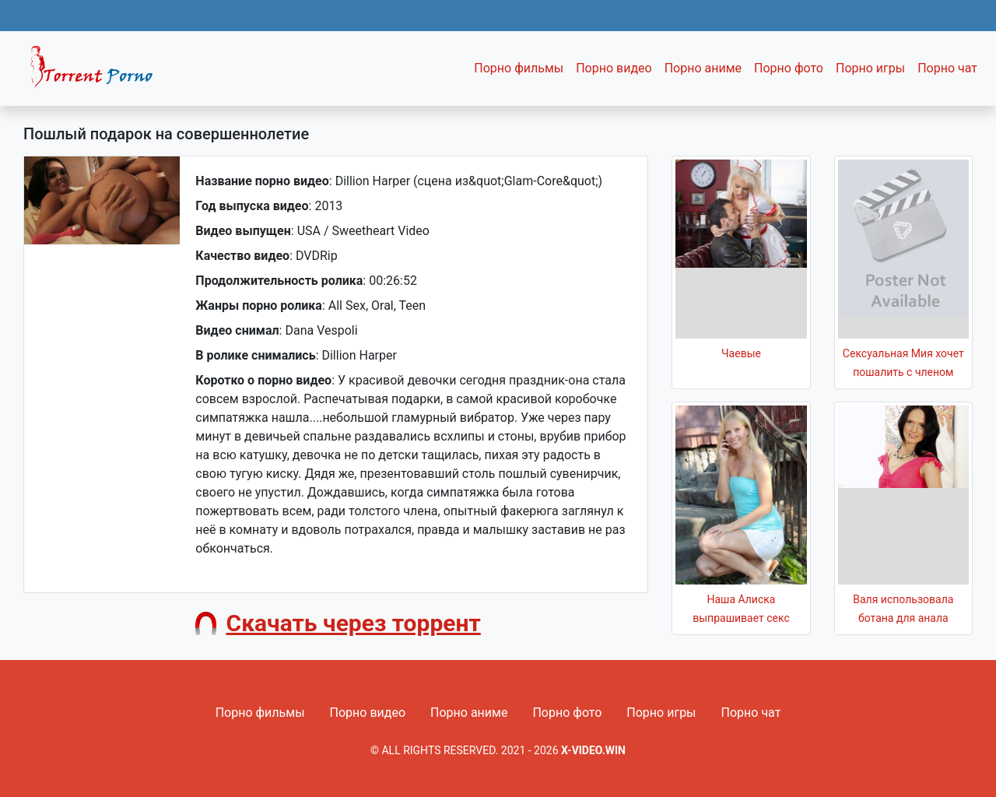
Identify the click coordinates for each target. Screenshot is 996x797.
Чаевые (741, 353)
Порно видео (614, 68)
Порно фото (788, 68)
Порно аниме (703, 68)
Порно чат (947, 68)
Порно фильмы (518, 68)
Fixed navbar (98, 72)
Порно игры (870, 68)
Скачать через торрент (353, 623)
